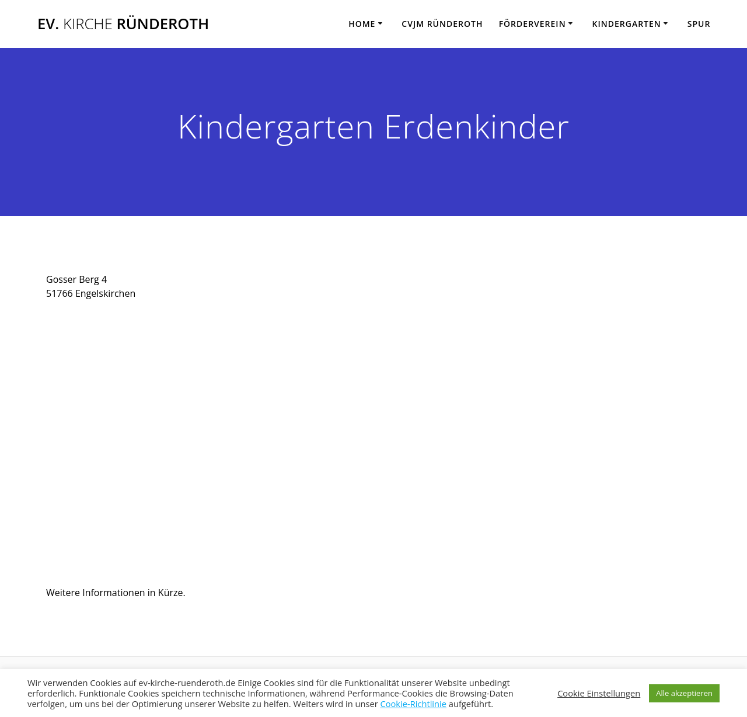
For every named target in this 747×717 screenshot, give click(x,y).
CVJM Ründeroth (442, 23)
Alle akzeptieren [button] (684, 693)
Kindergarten (626, 23)
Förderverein (532, 23)
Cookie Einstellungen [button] (598, 693)
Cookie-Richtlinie (413, 703)
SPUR (699, 23)
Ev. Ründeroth (123, 24)
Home (361, 23)
